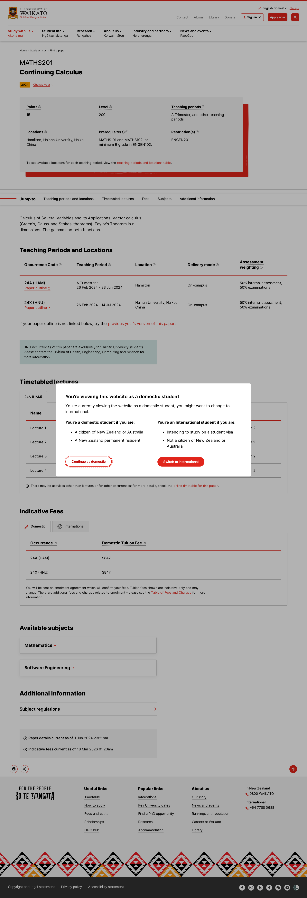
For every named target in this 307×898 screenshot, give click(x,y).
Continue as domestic (88, 462)
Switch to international (181, 462)
